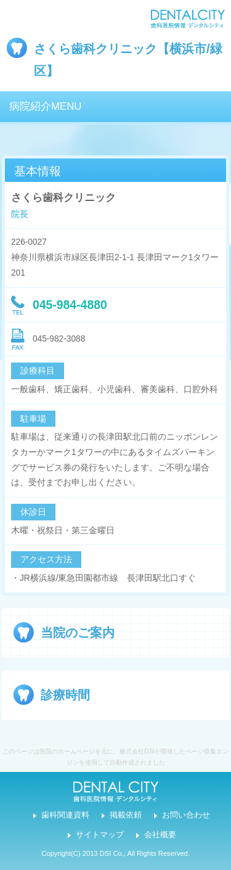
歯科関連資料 (65, 815)
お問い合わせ (186, 815)
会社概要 (160, 835)
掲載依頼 (126, 815)
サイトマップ (100, 835)
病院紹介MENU (45, 106)
